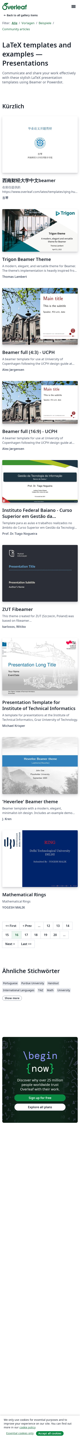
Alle (14, 23)
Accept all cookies (49, 1433)
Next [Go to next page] (10, 944)
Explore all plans (40, 1107)
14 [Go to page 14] (67, 926)
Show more (12, 998)
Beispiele (45, 23)
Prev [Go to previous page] (27, 926)
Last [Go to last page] (26, 944)
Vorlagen (28, 23)
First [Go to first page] (10, 926)
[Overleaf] (14, 6)
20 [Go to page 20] (55, 935)
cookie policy (27, 1427)
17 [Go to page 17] (26, 935)
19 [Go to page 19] (45, 935)
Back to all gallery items (20, 15)
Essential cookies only (20, 1433)
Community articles (16, 29)
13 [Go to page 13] (58, 926)
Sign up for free (40, 1098)
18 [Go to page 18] (36, 935)
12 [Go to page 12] (48, 926)
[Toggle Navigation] (73, 6)
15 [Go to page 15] (7, 935)
